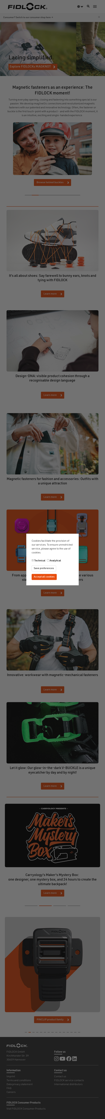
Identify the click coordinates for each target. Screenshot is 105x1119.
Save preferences (44, 568)
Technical (39, 560)
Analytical (55, 560)
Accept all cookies (44, 577)
